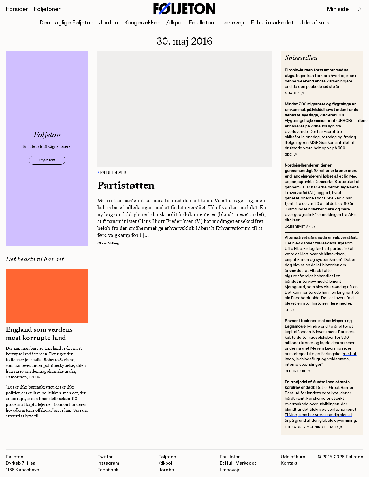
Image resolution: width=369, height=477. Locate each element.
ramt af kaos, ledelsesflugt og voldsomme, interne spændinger (321, 359)
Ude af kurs (314, 23)
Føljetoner (47, 9)
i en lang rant (341, 292)
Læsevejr (232, 23)
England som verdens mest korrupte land (39, 333)
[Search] (359, 10)
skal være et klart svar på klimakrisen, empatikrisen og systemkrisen (319, 254)
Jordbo (108, 23)
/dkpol (174, 23)
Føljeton (167, 457)
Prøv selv (47, 160)
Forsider (17, 9)
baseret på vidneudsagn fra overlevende (313, 128)
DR (289, 310)
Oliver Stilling (108, 243)
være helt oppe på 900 (324, 148)
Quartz (294, 93)
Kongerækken (142, 23)
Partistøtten (126, 185)
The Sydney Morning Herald (313, 427)
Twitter (105, 457)
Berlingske (297, 371)
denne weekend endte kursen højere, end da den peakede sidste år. (319, 83)
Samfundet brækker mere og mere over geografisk (317, 211)
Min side (338, 9)
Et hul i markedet (272, 23)
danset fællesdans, (318, 243)
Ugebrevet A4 (300, 227)
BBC (291, 154)
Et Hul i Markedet (238, 463)
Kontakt (289, 463)
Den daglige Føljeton (66, 23)
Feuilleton (201, 23)
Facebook (107, 470)
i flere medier (339, 303)
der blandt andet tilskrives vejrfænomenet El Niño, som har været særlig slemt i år (321, 412)
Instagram (108, 463)
